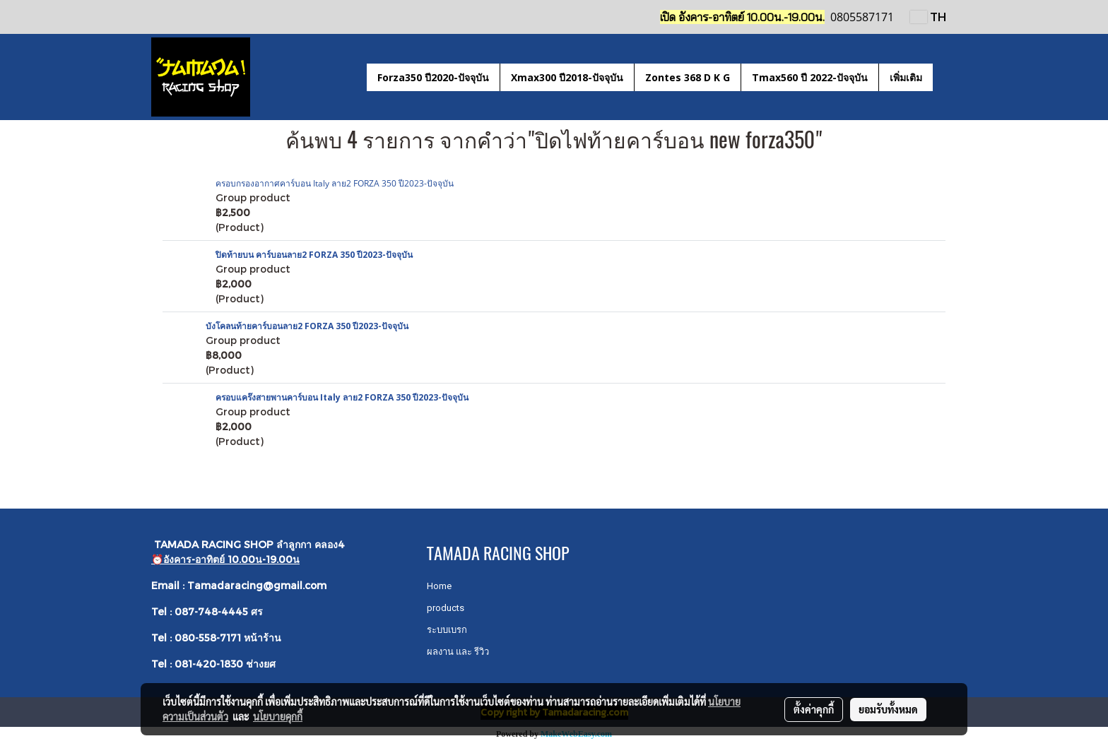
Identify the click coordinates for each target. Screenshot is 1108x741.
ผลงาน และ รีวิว (458, 651)
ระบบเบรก (447, 629)
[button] (945, 77)
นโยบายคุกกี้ (277, 716)
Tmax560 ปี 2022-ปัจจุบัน (810, 77)
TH (928, 16)
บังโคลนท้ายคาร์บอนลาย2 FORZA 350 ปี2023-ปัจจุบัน (307, 326)
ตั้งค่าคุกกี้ (814, 709)
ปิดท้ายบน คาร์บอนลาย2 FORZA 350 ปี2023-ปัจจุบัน (314, 255)
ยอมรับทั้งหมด (888, 709)
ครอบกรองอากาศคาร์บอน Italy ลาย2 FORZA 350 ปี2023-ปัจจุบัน (335, 183)
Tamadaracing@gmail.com (256, 585)
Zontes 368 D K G (687, 77)
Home (439, 586)
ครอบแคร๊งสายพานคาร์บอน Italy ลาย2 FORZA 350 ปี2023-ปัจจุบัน (342, 397)
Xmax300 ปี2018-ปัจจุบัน (567, 77)
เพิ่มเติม (906, 77)
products (445, 608)
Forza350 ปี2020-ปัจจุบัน (433, 77)
